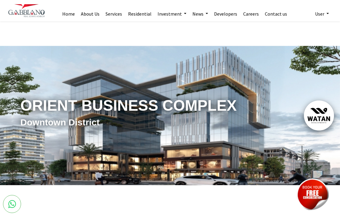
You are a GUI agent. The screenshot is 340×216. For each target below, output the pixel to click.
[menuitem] (69, 10)
